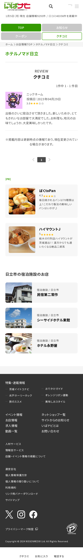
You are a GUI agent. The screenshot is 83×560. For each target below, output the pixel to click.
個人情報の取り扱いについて (22, 481)
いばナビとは (50, 425)
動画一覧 (11, 431)
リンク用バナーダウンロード (21, 493)
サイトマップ (12, 500)
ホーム (9, 44)
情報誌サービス (14, 450)
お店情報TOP (24, 44)
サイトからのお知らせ (55, 420)
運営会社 (10, 469)
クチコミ (24, 556)
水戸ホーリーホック (20, 395)
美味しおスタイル (55, 401)
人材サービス (13, 444)
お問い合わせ (50, 431)
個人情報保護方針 (16, 475)
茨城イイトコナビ (19, 389)
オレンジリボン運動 (56, 395)
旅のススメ (15, 401)
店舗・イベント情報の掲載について (25, 456)
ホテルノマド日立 (45, 44)
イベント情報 (13, 414)
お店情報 (11, 420)
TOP (21, 27)
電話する (59, 556)
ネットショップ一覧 (53, 414)
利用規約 (10, 487)
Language (65, 6)
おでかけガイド (54, 388)
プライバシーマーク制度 (19, 529)
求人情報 (11, 425)
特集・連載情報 (15, 382)
